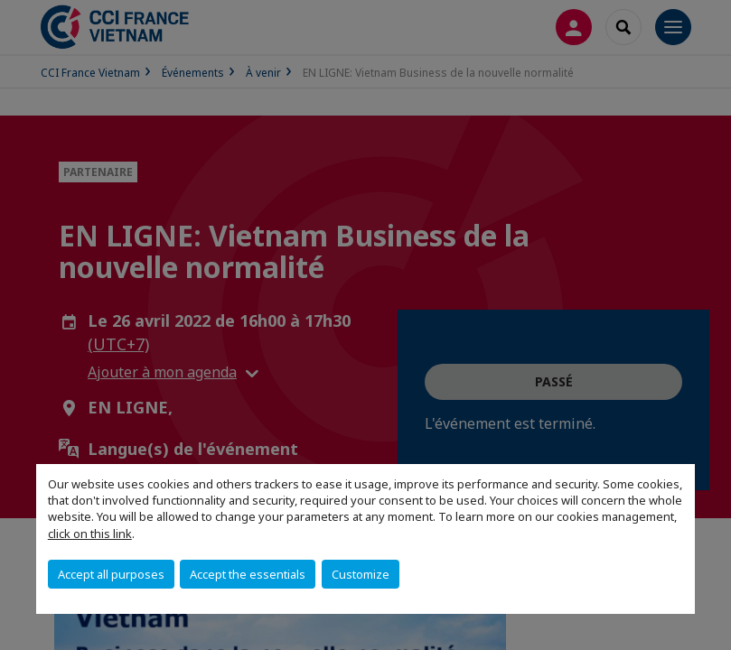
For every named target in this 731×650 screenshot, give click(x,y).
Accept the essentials (247, 574)
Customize (360, 574)
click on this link (90, 533)
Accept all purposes (111, 574)
